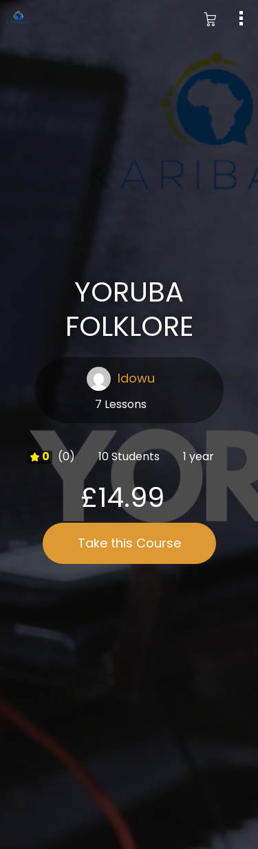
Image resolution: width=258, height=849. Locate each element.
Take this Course (129, 543)
